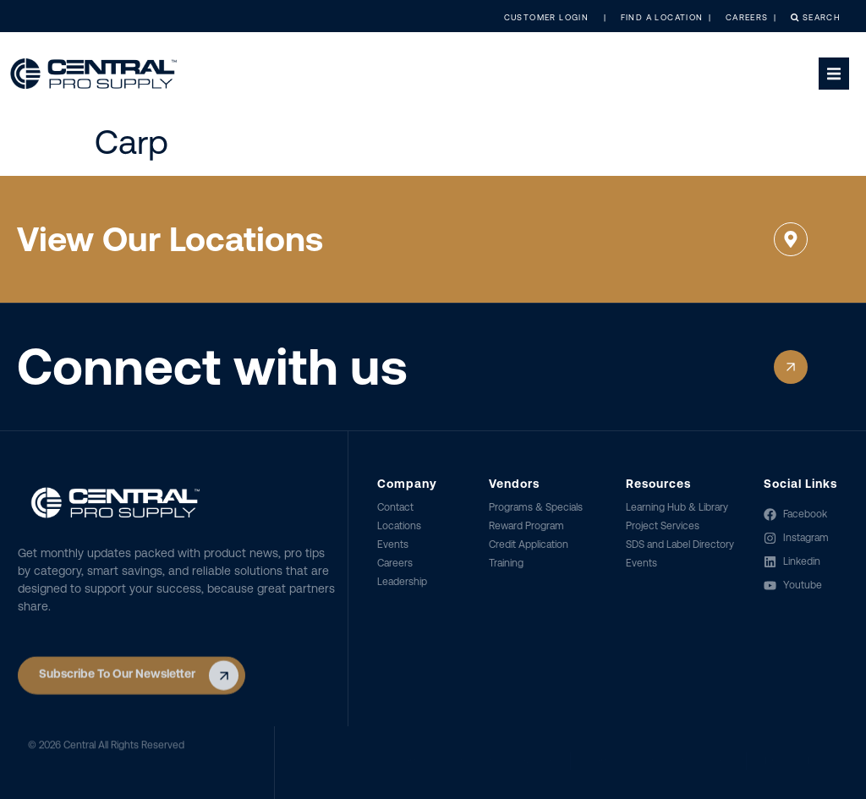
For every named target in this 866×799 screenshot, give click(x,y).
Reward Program (526, 526)
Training (506, 563)
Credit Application (528, 544)
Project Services (662, 526)
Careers (395, 563)
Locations (399, 526)
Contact (395, 507)
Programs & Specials (536, 507)
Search (808, 17)
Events (392, 544)
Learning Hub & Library (677, 507)
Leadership (402, 582)
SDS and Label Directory (680, 544)
